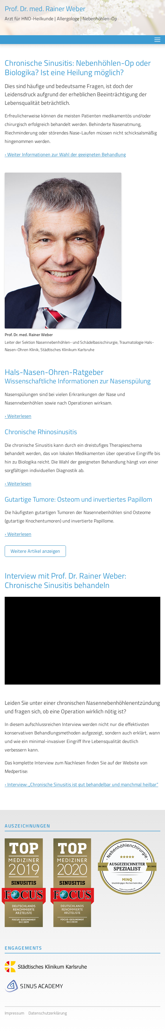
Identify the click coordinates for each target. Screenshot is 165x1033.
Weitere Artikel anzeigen (35, 551)
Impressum (14, 1013)
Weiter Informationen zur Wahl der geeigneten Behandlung (66, 154)
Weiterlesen (19, 415)
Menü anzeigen (157, 40)
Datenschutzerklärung (47, 1013)
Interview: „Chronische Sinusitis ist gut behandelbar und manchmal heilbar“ (82, 784)
